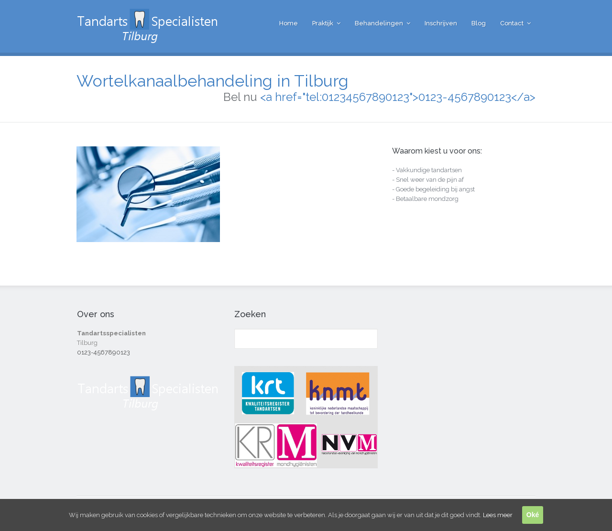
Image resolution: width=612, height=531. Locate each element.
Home (288, 23)
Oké (532, 515)
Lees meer (498, 515)
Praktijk (322, 23)
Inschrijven (441, 23)
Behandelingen (379, 23)
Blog (478, 23)
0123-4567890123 (103, 352)
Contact (512, 23)
